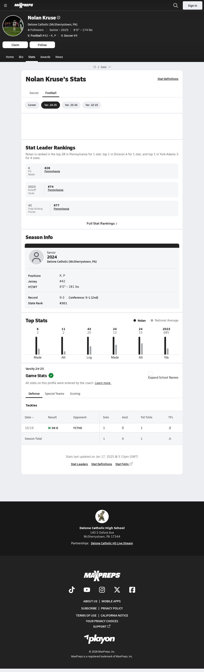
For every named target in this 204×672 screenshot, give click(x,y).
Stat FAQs (124, 464)
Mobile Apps (111, 601)
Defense (34, 393)
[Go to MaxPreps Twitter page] (117, 590)
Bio (21, 57)
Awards (45, 57)
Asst (125, 417)
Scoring (75, 393)
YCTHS (77, 428)
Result (52, 417)
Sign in (192, 5)
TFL (170, 417)
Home (10, 57)
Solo (106, 417)
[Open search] (175, 5)
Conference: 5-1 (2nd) (83, 297)
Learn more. (103, 383)
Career (32, 105)
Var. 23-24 (71, 105)
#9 (69, 35)
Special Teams (54, 393)
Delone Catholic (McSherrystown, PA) (52, 24)
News (59, 57)
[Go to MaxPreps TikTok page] (71, 590)
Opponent (79, 417)
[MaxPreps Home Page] (94, 67)
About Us (90, 601)
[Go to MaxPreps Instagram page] (102, 590)
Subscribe (89, 608)
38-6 (54, 428)
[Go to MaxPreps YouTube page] (87, 590)
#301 (63, 303)
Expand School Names (163, 375)
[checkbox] (150, 373)
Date (29, 417)
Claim (15, 45)
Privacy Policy (112, 608)
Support (102, 626)
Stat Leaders (79, 464)
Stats (31, 57)
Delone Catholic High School (102, 520)
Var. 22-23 (92, 105)
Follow (42, 45)
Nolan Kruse (44, 17)
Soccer (34, 92)
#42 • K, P (42, 35)
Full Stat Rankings (102, 223)
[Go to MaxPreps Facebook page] (132, 590)
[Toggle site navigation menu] (5, 5)
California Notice (114, 615)
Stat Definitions (168, 79)
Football (50, 92)
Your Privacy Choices (102, 621)
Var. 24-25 (50, 105)
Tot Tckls (146, 417)
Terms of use (86, 615)
